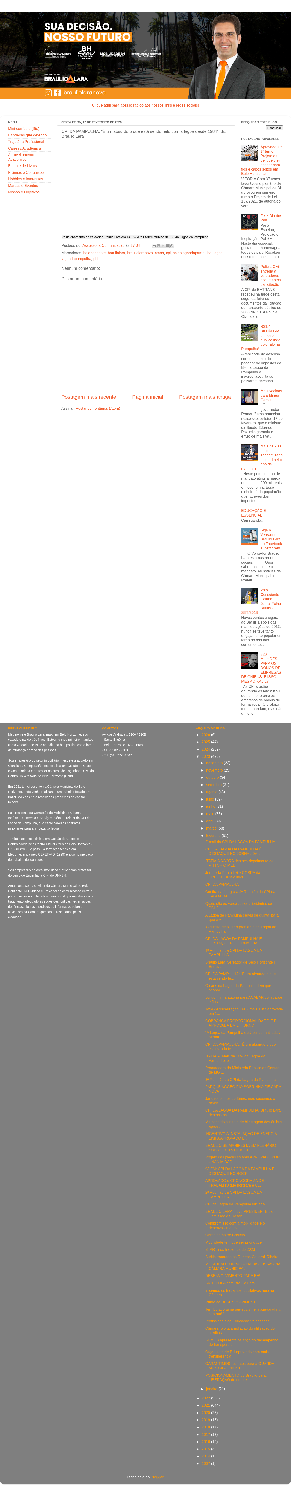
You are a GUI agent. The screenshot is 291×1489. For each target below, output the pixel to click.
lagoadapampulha (76, 259)
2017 (206, 1434)
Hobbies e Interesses (25, 179)
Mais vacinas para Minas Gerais (271, 395)
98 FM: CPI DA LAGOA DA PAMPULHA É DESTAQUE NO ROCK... (239, 1171)
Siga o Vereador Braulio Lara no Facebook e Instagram (271, 539)
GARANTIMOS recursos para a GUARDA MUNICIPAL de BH (239, 1365)
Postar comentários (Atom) (98, 408)
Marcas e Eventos (23, 185)
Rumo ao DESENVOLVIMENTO (232, 1302)
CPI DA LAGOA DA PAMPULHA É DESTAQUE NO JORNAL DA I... (233, 851)
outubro (213, 777)
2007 (206, 1463)
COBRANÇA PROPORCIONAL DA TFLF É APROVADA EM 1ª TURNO (240, 1023)
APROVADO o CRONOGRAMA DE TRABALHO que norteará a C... (234, 1182)
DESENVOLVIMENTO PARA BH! (232, 1276)
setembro (214, 785)
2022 (206, 1398)
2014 (206, 1456)
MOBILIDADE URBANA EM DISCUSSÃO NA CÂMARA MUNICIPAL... (242, 1266)
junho (211, 806)
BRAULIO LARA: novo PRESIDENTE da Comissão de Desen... (239, 1213)
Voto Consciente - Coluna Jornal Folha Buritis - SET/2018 (261, 601)
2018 (206, 1427)
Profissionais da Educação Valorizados (237, 1321)
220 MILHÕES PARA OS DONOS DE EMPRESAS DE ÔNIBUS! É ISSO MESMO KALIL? (261, 667)
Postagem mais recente (88, 397)
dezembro (215, 763)
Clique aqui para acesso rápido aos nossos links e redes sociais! (145, 105)
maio (210, 814)
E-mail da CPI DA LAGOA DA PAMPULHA (240, 842)
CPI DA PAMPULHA (222, 884)
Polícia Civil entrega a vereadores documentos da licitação (270, 275)
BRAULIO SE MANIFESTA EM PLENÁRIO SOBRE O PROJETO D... (240, 1147)
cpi (168, 253)
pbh (96, 259)
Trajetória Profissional (26, 141)
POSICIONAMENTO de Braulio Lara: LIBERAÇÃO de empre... (236, 1377)
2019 (206, 1420)
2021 (206, 1405)
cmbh (159, 253)
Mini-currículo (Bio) (23, 128)
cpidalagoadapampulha (192, 253)
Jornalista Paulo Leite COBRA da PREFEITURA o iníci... (232, 875)
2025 (206, 742)
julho (210, 799)
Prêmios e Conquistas (26, 172)
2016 (206, 1442)
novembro (215, 770)
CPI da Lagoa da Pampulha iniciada (235, 1204)
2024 (206, 749)
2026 (206, 735)
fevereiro (214, 835)
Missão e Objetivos (24, 192)
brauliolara (116, 253)
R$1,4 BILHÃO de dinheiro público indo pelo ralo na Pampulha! (260, 337)
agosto (212, 792)
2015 (206, 1449)
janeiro (212, 1389)
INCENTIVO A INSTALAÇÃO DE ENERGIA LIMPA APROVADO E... (241, 1136)
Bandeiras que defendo (27, 135)
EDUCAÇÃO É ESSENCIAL (253, 512)
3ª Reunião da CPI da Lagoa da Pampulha (240, 1079)
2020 (206, 1413)
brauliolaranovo (140, 253)
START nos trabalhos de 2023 (230, 1249)
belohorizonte (94, 253)
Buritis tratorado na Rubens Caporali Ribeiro (242, 1257)
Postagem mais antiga (205, 397)
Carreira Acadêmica (24, 148)
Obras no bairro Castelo (225, 1235)
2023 (206, 756)
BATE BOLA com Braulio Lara (230, 1283)
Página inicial (147, 397)
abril (210, 821)
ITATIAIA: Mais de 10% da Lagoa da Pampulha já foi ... (235, 1058)
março (212, 828)
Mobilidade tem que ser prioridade (233, 1242)
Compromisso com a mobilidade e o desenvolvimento (235, 1225)
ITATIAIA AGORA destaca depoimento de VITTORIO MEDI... (239, 863)
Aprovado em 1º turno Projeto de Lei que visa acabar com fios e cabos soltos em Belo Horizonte (262, 160)
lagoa (218, 253)
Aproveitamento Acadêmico (21, 157)
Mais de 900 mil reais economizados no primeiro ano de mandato (262, 457)
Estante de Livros (22, 166)
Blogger (157, 1477)
